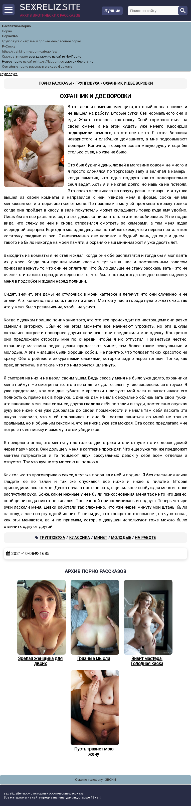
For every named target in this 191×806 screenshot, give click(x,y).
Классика (79, 537)
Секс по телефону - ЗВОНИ (95, 779)
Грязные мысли (94, 620)
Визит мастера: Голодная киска (147, 623)
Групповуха (52, 537)
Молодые (121, 537)
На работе (145, 537)
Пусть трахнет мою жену (94, 713)
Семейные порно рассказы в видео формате (37, 66)
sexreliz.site (12, 793)
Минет (100, 537)
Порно (7, 31)
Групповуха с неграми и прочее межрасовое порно (41, 41)
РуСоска (8, 46)
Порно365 (10, 36)
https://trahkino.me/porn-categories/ (30, 51)
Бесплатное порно (16, 26)
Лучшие (112, 10)
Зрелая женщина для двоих (40, 623)
